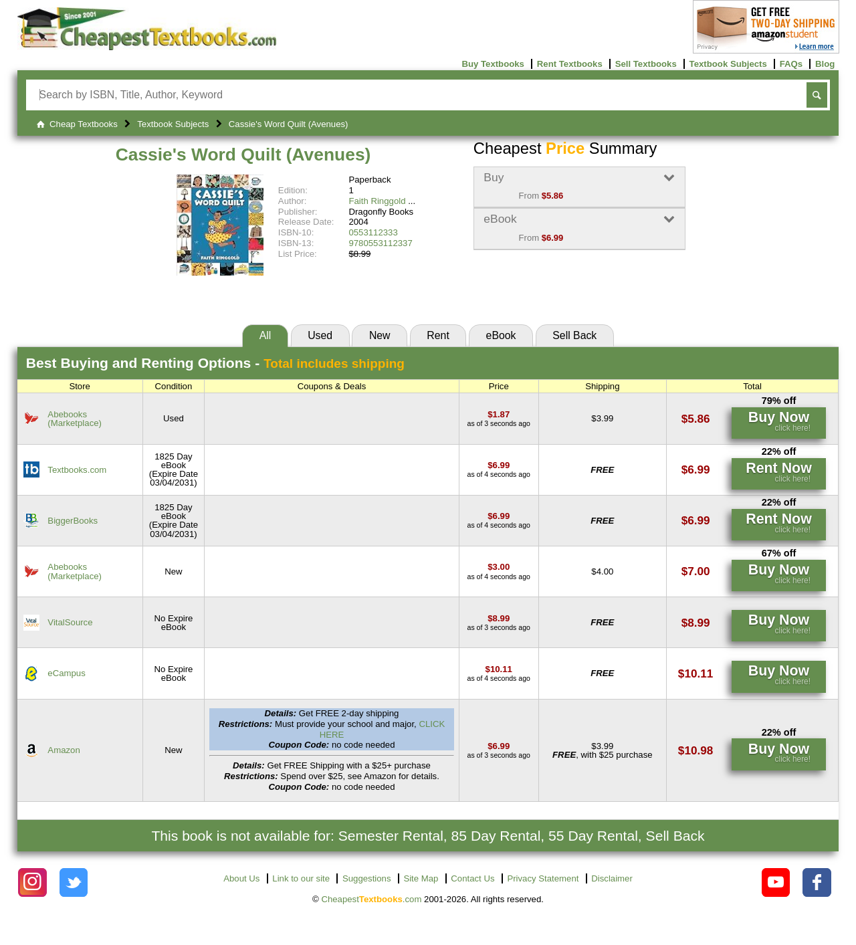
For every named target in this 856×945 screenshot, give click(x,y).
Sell (574, 335)
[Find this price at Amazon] (499, 746)
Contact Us (472, 878)
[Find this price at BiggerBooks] (499, 516)
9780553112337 (380, 243)
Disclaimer (612, 878)
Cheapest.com (371, 899)
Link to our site (301, 878)
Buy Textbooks (492, 64)
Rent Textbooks (570, 64)
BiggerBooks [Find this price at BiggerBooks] (72, 521)
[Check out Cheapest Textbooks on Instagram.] (32, 882)
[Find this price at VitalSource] (499, 618)
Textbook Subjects (728, 64)
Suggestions (366, 878)
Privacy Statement (542, 878)
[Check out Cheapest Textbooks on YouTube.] (776, 882)
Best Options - (215, 363)
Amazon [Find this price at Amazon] (63, 750)
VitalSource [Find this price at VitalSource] (69, 622)
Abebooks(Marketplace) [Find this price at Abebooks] (74, 418)
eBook (501, 335)
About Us (241, 878)
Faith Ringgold (376, 201)
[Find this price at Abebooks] (499, 414)
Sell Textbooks (646, 64)
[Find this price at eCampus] (499, 669)
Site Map (420, 878)
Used (320, 335)
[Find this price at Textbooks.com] (499, 465)
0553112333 (372, 232)
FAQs (791, 64)
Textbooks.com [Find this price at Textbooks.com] (76, 470)
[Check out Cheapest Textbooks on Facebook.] (816, 882)
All (265, 335)
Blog (825, 64)
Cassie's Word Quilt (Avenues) (243, 154)
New (380, 335)
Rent (438, 335)
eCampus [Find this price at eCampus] (66, 673)
